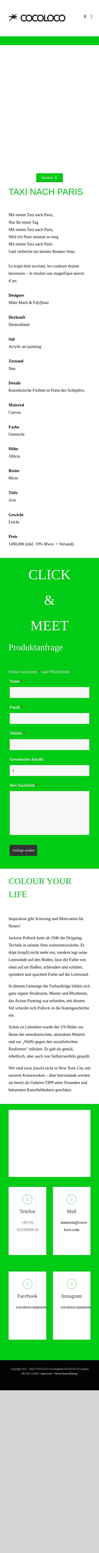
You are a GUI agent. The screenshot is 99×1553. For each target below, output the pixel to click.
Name (16, 681)
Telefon (17, 733)
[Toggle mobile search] (85, 16)
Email (16, 707)
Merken (49, 178)
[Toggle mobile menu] (91, 16)
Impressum (46, 1373)
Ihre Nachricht (24, 785)
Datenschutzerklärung (65, 1373)
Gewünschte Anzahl (26, 759)
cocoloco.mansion (31, 1307)
